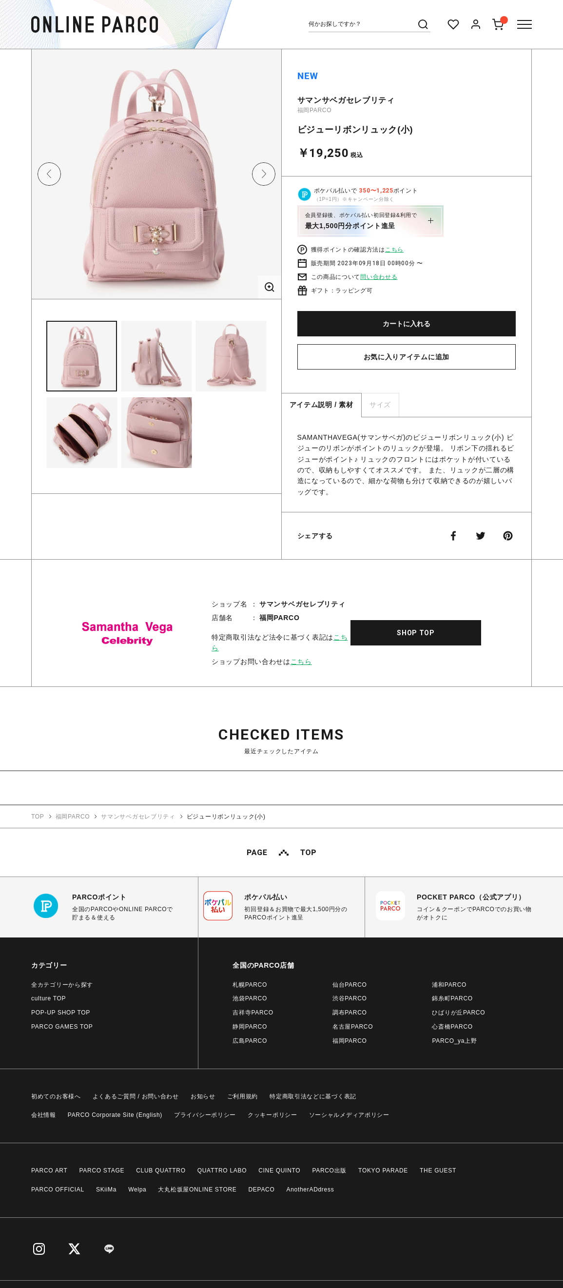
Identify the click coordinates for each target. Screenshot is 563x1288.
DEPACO (262, 1189)
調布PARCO (349, 1012)
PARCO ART (49, 1170)
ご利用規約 (242, 1096)
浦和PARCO (449, 984)
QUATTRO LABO (222, 1170)
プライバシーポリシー (205, 1115)
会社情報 (43, 1115)
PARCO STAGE (102, 1170)
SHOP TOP (416, 633)
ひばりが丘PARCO (458, 1012)
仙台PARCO (349, 984)
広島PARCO (250, 1040)
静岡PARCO (250, 1026)
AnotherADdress (310, 1189)
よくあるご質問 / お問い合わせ (136, 1096)
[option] (156, 177)
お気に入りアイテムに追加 (406, 357)
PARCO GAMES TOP (62, 1026)
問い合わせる (378, 277)
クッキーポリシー (272, 1115)
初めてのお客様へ (56, 1096)
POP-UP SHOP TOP (60, 1012)
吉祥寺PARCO (253, 1012)
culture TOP (48, 998)
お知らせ (203, 1096)
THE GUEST (438, 1170)
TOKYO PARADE (383, 1170)
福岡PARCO (314, 110)
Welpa (137, 1189)
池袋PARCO (250, 998)
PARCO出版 (329, 1170)
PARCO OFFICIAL (57, 1189)
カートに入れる (406, 324)
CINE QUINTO (279, 1170)
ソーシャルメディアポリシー (349, 1115)
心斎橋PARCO (452, 1026)
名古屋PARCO (352, 1026)
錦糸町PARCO (452, 998)
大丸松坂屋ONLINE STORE (197, 1189)
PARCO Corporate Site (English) (115, 1115)
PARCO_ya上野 (454, 1040)
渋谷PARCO (349, 998)
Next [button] (263, 174)
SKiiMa (106, 1189)
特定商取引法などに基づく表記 (313, 1096)
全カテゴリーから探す (62, 984)
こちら (394, 250)
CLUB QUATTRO (161, 1170)
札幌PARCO (250, 984)
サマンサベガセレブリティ (346, 100)
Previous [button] (49, 174)
